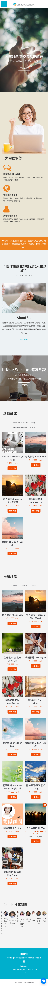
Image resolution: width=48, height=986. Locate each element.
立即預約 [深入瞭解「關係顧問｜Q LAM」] (12, 836)
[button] (3, 50)
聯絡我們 (38, 958)
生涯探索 (34, 585)
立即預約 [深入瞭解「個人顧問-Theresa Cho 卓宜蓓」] (12, 511)
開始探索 (24, 339)
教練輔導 (24, 958)
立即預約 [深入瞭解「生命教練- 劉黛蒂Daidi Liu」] (12, 669)
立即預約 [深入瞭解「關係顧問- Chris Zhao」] (35, 712)
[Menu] (4, 4)
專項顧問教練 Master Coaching (24, 427)
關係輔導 (14, 585)
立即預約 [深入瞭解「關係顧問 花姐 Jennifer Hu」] (35, 511)
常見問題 (31, 958)
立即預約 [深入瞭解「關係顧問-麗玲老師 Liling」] (35, 797)
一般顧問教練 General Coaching (24, 422)
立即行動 (24, 67)
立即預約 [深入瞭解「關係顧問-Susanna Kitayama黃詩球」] (12, 797)
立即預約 (24, 385)
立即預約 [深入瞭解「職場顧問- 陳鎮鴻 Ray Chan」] (12, 884)
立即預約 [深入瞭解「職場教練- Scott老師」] (35, 666)
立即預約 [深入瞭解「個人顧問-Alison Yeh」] (35, 465)
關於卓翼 (10, 958)
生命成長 (24, 585)
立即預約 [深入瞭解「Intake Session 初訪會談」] (12, 468)
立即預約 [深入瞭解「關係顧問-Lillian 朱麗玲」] (12, 553)
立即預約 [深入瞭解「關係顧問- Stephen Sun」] (12, 754)
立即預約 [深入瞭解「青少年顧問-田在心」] (35, 841)
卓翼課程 (17, 958)
